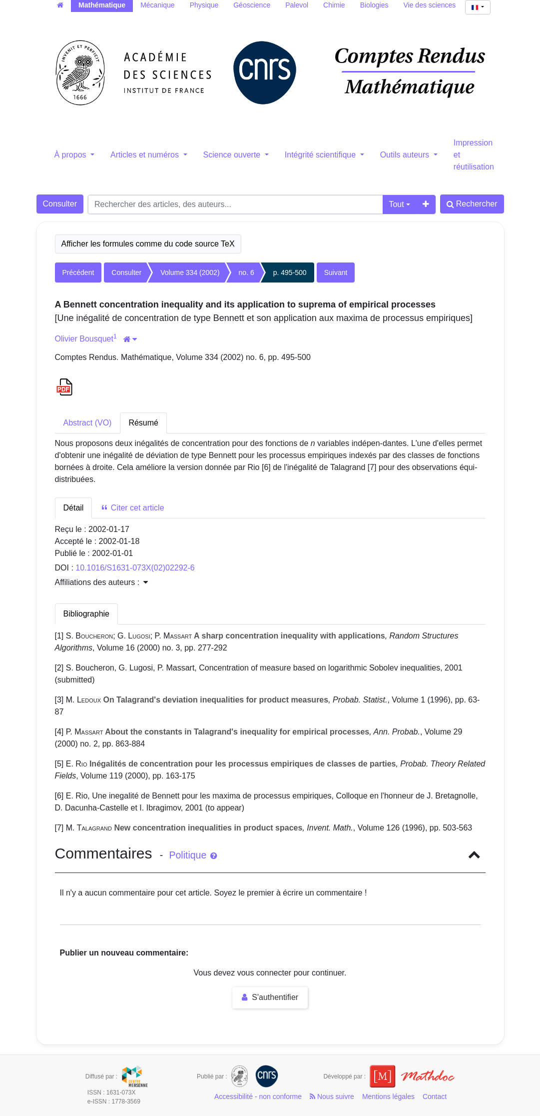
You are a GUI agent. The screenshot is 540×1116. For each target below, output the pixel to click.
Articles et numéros (145, 154)
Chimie (334, 5)
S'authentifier (270, 997)
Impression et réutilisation (474, 154)
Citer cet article (132, 508)
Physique (204, 5)
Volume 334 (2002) (189, 272)
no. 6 (246, 272)
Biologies (374, 5)
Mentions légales (388, 1096)
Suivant (336, 272)
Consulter (60, 204)
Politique (192, 855)
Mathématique (101, 5)
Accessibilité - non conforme (258, 1096)
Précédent (78, 272)
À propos (71, 154)
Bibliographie (86, 614)
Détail (73, 508)
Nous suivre (332, 1096)
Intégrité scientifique (321, 154)
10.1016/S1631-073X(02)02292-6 (134, 568)
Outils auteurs (406, 154)
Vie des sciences (430, 5)
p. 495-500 (290, 272)
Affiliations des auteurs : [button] (101, 582)
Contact (435, 1096)
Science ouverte (233, 154)
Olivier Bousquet (84, 338)
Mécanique (157, 5)
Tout (396, 204)
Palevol (296, 5)
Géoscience (251, 5)
